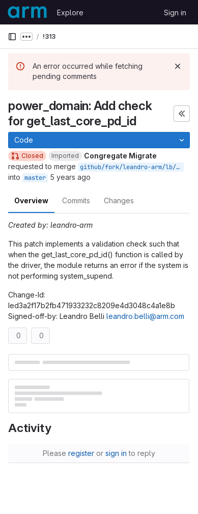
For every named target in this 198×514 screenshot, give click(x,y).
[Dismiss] (178, 66)
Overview (31, 200)
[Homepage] (27, 12)
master (35, 178)
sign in (116, 453)
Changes (119, 200)
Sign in (175, 12)
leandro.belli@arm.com (145, 316)
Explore (70, 12)
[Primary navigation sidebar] (12, 37)
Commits (76, 200)
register (81, 453)
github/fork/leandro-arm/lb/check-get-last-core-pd (132, 167)
